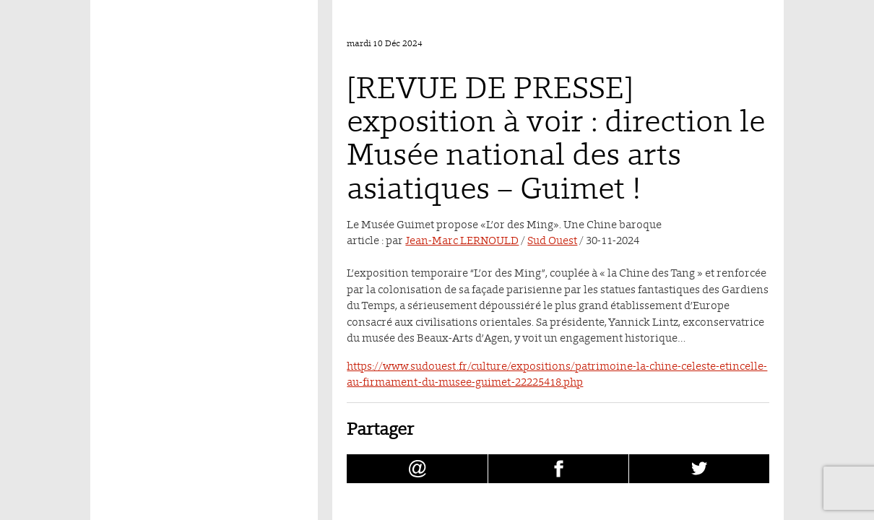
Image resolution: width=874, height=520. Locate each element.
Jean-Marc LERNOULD (462, 240)
